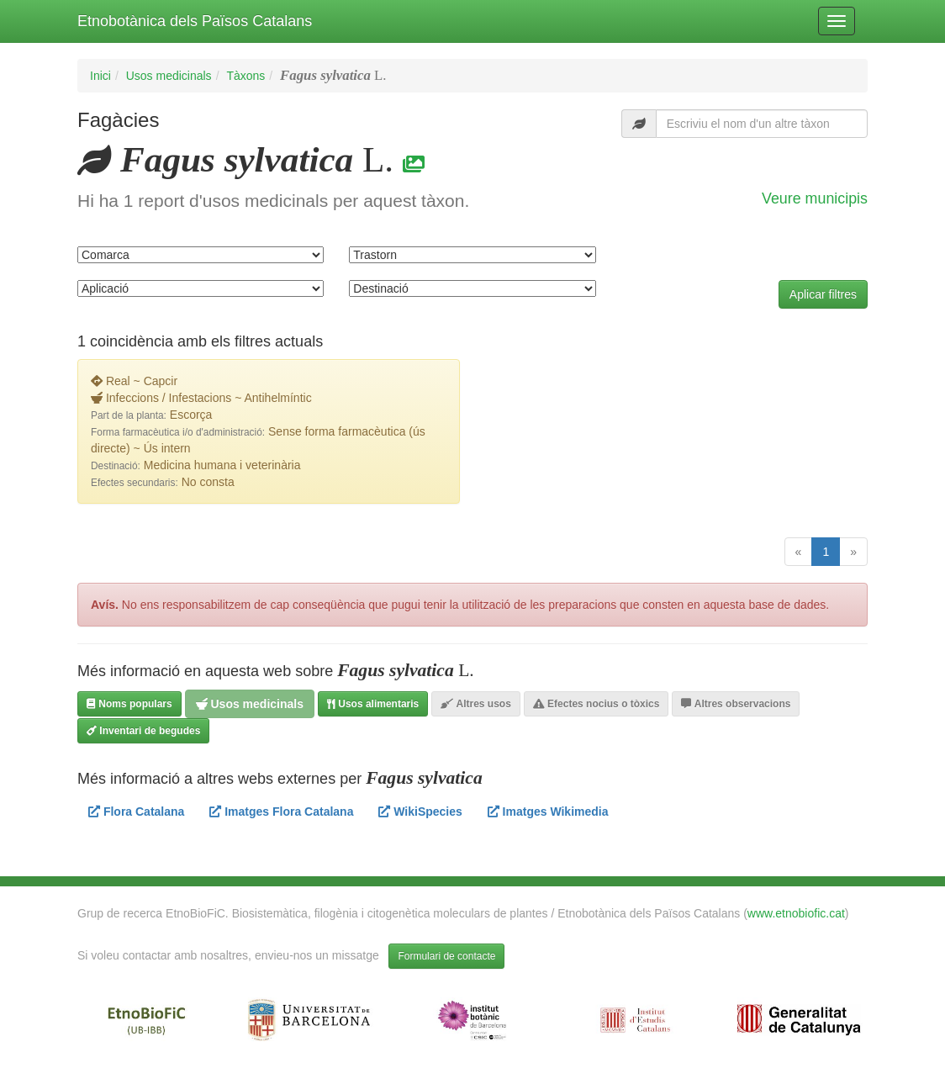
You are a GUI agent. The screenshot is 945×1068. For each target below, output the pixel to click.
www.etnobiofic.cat (796, 913)
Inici (100, 75)
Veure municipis (815, 198)
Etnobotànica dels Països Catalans (194, 21)
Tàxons (245, 75)
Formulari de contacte (446, 956)
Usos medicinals (169, 75)
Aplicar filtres (823, 294)
